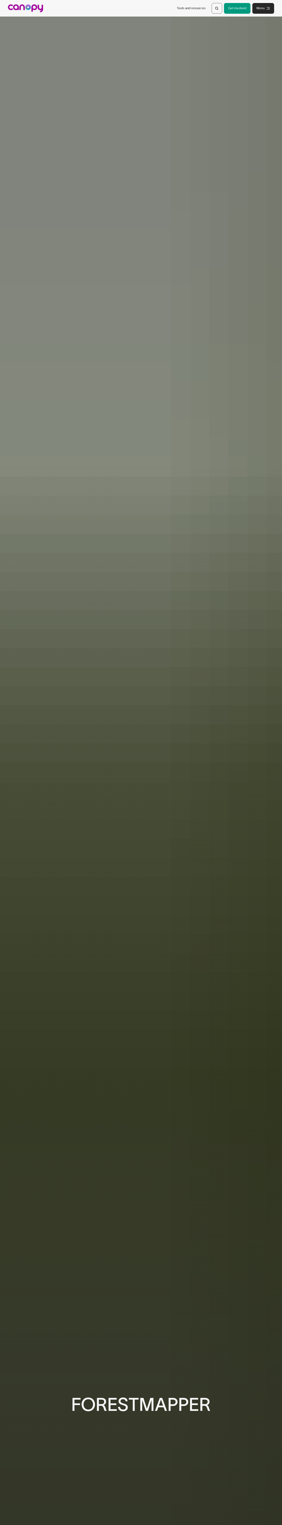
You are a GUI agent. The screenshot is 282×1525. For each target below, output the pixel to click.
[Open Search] (217, 8)
